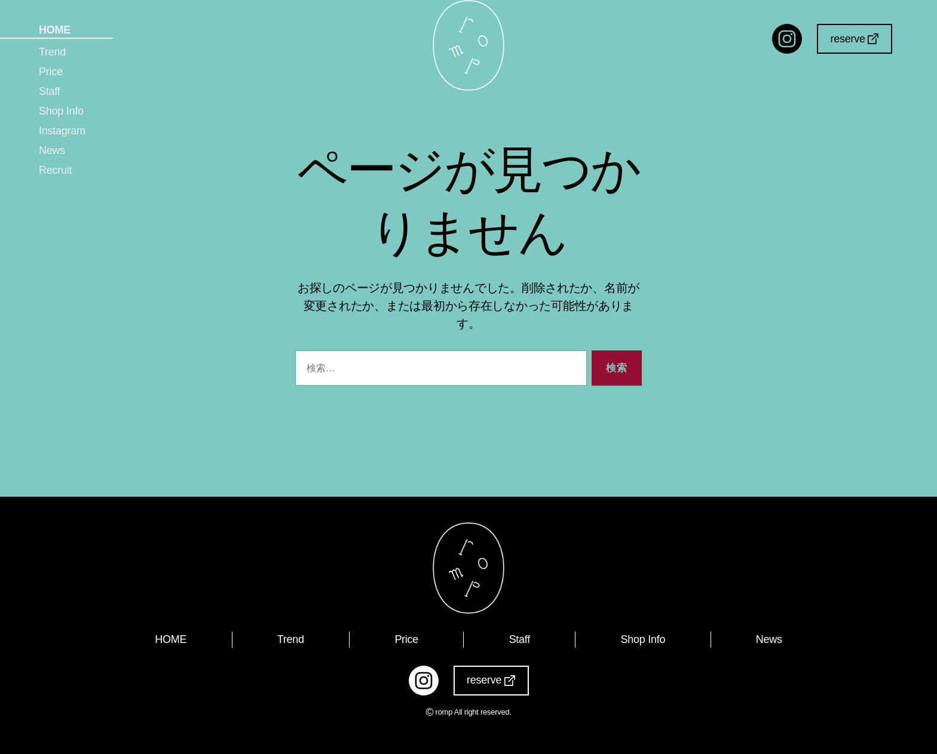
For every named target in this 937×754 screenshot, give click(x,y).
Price (51, 72)
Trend (52, 52)
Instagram (62, 131)
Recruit (55, 170)
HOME (55, 30)
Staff (49, 91)
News (52, 150)
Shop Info (61, 111)
